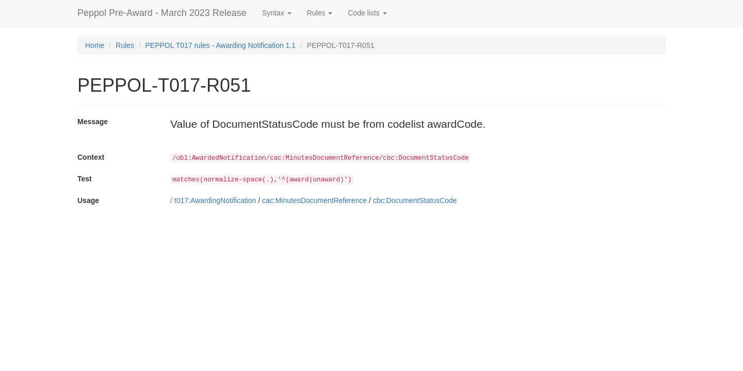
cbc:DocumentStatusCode (415, 200)
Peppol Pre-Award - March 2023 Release (162, 13)
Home (94, 45)
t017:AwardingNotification (215, 200)
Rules (125, 45)
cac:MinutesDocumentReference (314, 200)
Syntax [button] (277, 13)
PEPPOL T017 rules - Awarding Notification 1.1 (221, 45)
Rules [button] (320, 13)
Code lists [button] (367, 13)
